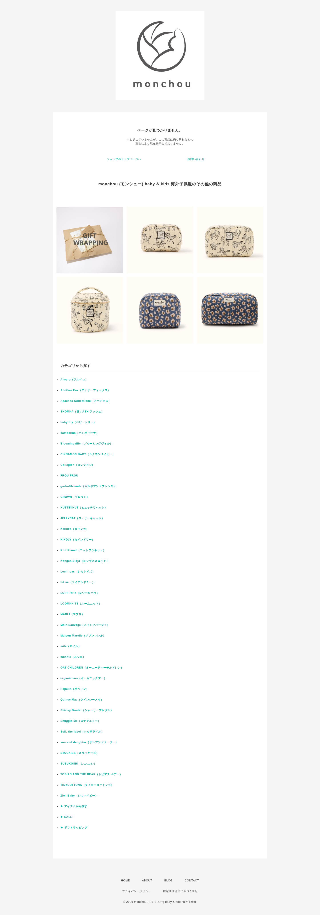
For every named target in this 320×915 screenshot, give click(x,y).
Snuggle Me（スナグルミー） (80, 721)
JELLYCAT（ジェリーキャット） (82, 518)
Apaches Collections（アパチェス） (85, 400)
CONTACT (192, 880)
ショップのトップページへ (124, 159)
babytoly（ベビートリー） (78, 422)
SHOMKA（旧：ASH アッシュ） (82, 411)
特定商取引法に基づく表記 (180, 891)
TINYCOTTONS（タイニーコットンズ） (87, 785)
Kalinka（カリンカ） (74, 529)
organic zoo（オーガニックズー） (83, 678)
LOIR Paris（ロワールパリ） (79, 593)
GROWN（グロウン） (74, 497)
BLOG (168, 880)
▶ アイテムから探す (73, 806)
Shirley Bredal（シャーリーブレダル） (86, 710)
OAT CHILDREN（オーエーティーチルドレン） (92, 667)
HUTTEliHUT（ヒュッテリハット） (83, 507)
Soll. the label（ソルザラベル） (82, 731)
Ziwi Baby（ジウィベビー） (79, 795)
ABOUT (147, 880)
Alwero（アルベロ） (74, 379)
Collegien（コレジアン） (77, 465)
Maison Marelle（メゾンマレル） (83, 635)
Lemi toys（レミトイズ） (77, 571)
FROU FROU (69, 475)
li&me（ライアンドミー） (77, 582)
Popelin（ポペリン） (74, 689)
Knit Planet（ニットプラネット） (83, 550)
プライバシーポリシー (136, 891)
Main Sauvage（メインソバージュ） (85, 625)
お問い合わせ (196, 159)
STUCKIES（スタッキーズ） (79, 753)
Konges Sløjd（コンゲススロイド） (84, 561)
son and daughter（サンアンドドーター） (89, 742)
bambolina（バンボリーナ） (79, 432)
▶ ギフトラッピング (73, 827)
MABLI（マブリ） (72, 614)
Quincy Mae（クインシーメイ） (82, 699)
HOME (125, 880)
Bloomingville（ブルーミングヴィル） (86, 443)
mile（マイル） (70, 646)
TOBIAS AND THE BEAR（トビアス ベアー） (91, 774)
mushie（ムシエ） (73, 657)
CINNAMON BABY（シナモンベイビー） (87, 454)
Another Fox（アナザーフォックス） (85, 390)
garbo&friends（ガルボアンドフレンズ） (88, 486)
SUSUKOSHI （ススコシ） (78, 763)
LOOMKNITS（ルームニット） (81, 603)
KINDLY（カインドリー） (77, 539)
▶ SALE (66, 817)
